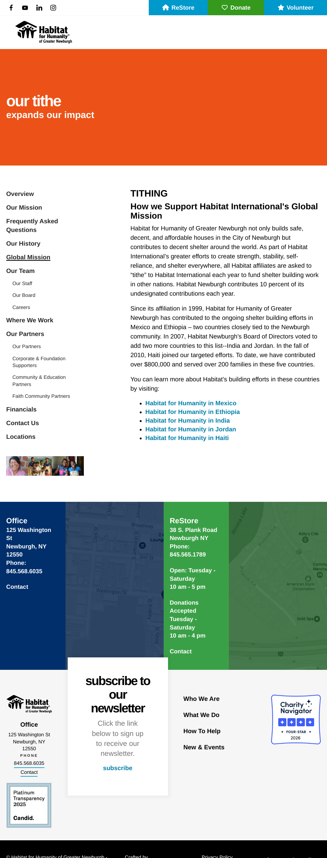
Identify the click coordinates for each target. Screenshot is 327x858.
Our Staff (22, 283)
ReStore (178, 8)
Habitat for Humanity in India (187, 420)
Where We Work (29, 320)
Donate (236, 8)
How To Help (202, 731)
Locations (20, 437)
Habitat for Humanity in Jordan (190, 429)
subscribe (117, 768)
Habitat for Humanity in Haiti (187, 438)
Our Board (23, 295)
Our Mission (24, 207)
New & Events (204, 747)
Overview (20, 194)
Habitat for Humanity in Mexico (190, 403)
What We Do (202, 715)
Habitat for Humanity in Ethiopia (192, 412)
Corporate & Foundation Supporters (39, 362)
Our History (23, 243)
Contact (17, 587)
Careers (21, 307)
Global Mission (28, 257)
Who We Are (202, 699)
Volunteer (295, 8)
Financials (21, 409)
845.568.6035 (29, 763)
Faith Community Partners (41, 396)
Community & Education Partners (39, 381)
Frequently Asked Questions (32, 226)
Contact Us (22, 423)
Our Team (20, 271)
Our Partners (25, 334)
